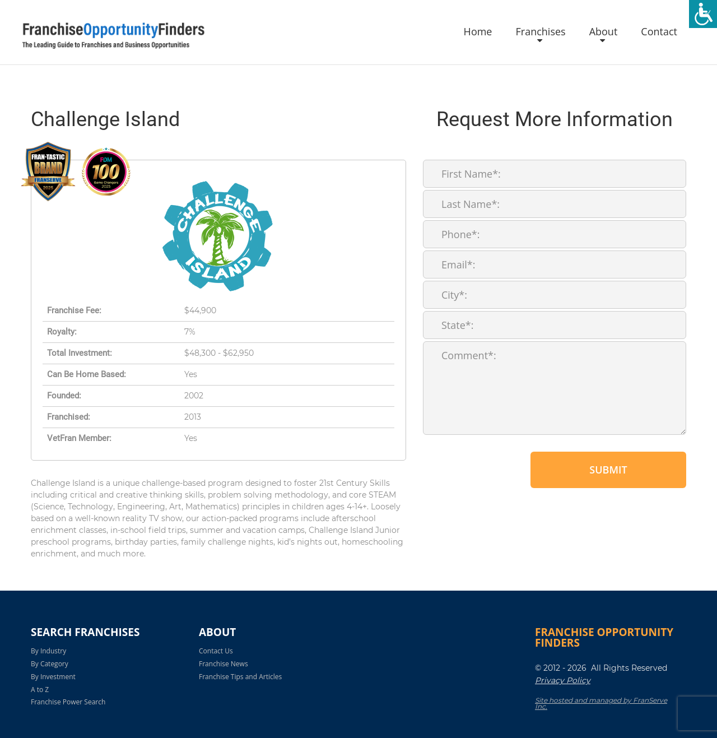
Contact (659, 32)
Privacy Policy (562, 680)
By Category (49, 664)
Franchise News (223, 664)
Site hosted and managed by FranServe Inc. (601, 703)
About (603, 32)
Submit (608, 469)
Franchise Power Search (68, 702)
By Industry (48, 651)
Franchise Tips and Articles (240, 676)
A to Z (40, 689)
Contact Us (216, 651)
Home (478, 32)
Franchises (540, 32)
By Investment (53, 676)
